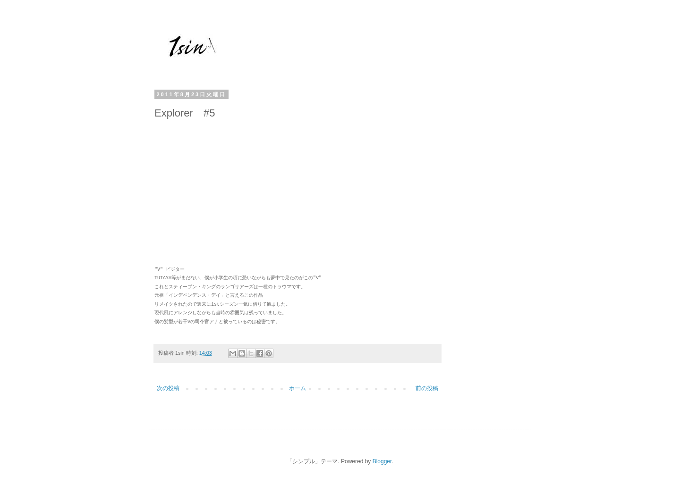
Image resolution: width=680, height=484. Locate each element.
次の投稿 (168, 388)
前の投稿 (427, 388)
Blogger (382, 461)
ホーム (297, 388)
